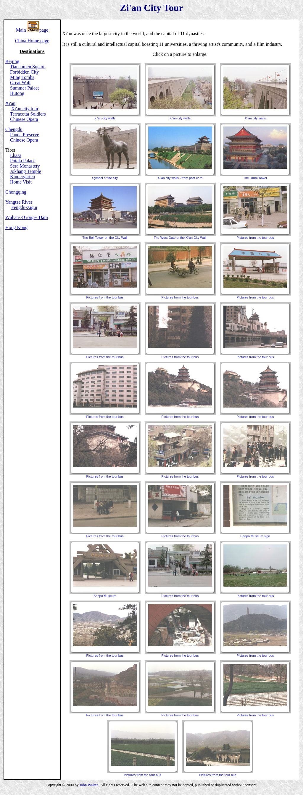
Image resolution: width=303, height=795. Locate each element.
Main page (32, 30)
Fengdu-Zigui (24, 207)
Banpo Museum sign (255, 509)
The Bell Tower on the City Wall (105, 211)
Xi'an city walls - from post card (180, 151)
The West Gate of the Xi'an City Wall (180, 211)
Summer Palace (25, 87)
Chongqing (15, 191)
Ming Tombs (22, 77)
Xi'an (10, 103)
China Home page (32, 40)
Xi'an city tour (24, 108)
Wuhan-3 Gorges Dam (26, 217)
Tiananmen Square (28, 66)
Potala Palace (23, 160)
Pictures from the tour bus (255, 211)
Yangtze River (18, 202)
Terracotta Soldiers (28, 113)
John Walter (89, 785)
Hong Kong (16, 227)
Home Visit (21, 181)
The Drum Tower (255, 151)
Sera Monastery (25, 165)
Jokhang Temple (25, 171)
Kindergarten (22, 176)
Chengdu (13, 129)
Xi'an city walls (105, 91)
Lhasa (15, 155)
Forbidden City (24, 71)
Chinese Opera (24, 119)
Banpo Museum (105, 569)
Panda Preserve (24, 134)
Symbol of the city (105, 151)
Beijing (12, 61)
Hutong (17, 93)
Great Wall (20, 82)
